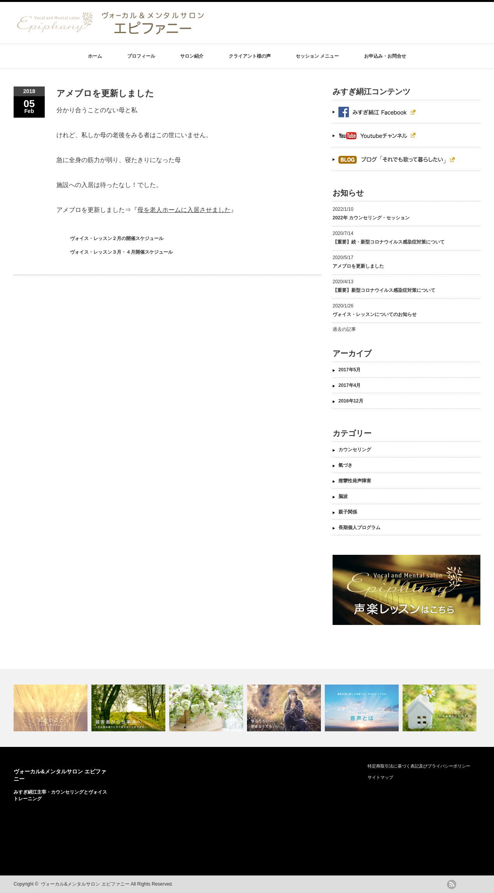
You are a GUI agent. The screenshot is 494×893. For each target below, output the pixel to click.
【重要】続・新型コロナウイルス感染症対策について (389, 242)
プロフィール (141, 56)
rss (451, 884)
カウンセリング (354, 449)
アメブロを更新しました (358, 266)
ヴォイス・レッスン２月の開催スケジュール (116, 238)
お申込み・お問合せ (385, 56)
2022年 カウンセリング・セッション (371, 218)
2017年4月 (349, 385)
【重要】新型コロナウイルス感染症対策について (384, 290)
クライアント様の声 (250, 56)
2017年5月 (349, 369)
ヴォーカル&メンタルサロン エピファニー (85, 884)
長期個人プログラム (359, 527)
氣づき (345, 465)
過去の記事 (344, 329)
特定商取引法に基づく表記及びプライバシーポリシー (419, 766)
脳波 (343, 496)
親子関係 (347, 512)
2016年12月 (350, 401)
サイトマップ (380, 777)
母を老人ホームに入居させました (184, 209)
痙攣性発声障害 (354, 481)
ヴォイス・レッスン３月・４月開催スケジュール (121, 252)
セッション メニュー (317, 56)
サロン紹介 (191, 56)
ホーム (95, 56)
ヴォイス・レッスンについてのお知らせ (375, 314)
